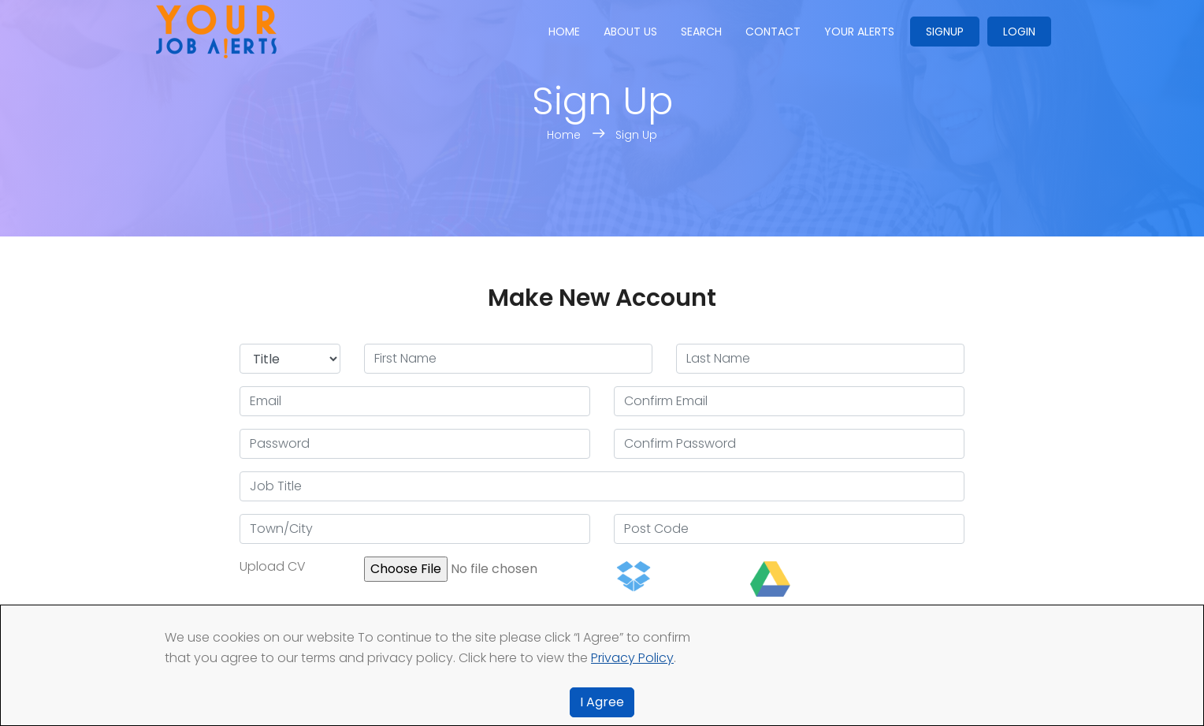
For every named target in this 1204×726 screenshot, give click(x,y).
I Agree (602, 702)
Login (1019, 31)
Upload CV (273, 566)
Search (701, 31)
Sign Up (636, 135)
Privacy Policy (632, 658)
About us (630, 31)
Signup (945, 31)
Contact (773, 31)
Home (564, 31)
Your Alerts (859, 31)
